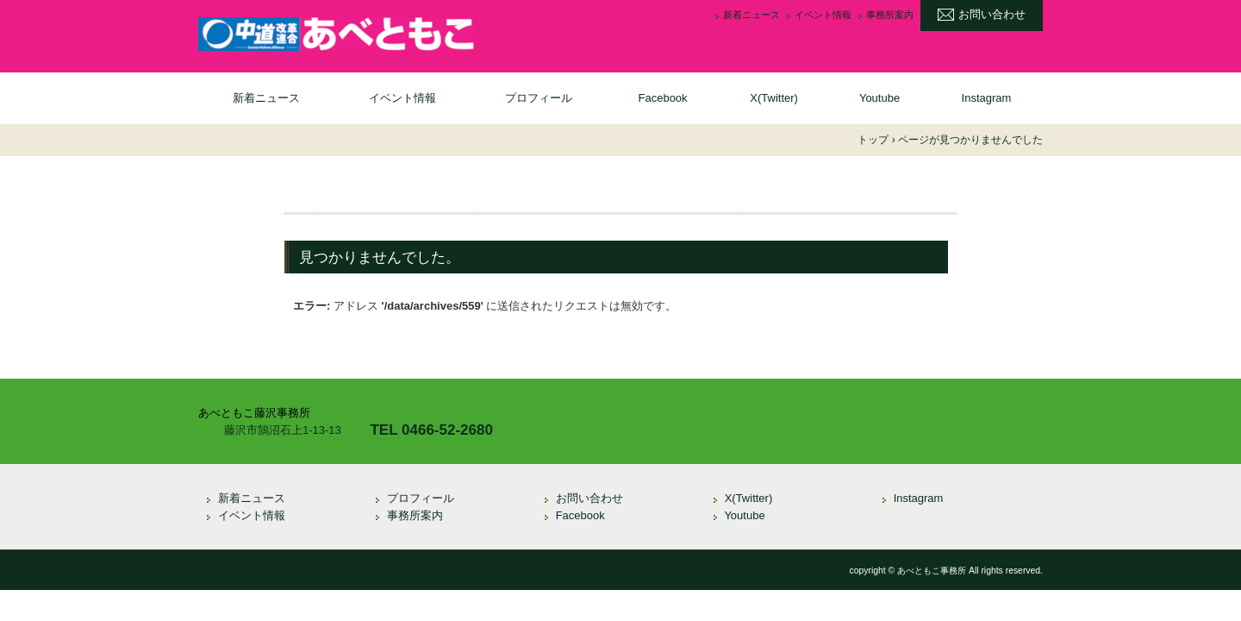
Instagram (987, 97)
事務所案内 (890, 15)
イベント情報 (823, 15)
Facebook (663, 97)
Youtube (879, 97)
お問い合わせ (992, 15)
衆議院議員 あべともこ (336, 34)
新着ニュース (751, 15)
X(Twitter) (774, 97)
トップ (873, 140)
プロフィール (538, 97)
